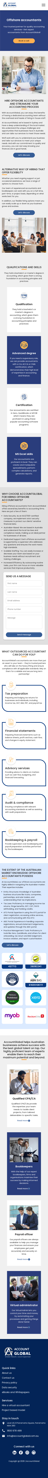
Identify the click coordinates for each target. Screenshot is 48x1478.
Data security (9, 1387)
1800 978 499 (14, 1430)
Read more (22, 1120)
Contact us (8, 1377)
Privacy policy (9, 1382)
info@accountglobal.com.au (23, 1435)
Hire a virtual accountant (16, 1405)
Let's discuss (24, 155)
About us (7, 1372)
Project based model (13, 1410)
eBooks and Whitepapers (15, 1392)
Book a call (24, 40)
